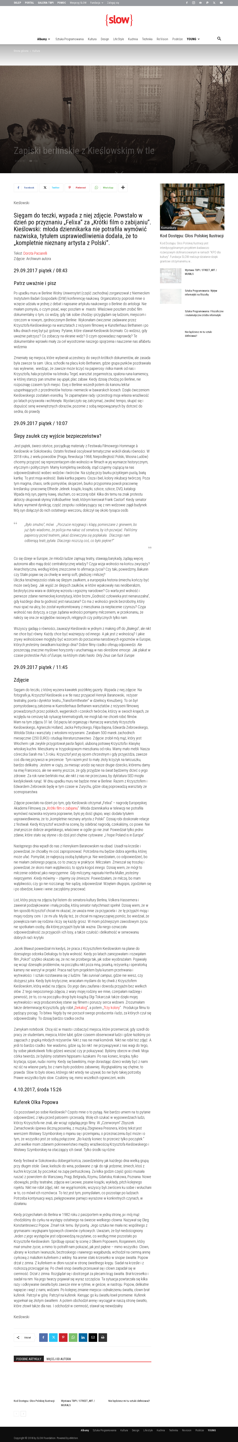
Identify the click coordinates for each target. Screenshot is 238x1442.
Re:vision (162, 39)
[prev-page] (16, 1413)
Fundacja (96, 2)
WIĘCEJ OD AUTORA (58, 1359)
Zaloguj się (113, 2)
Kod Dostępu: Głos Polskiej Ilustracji (34, 1400)
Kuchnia (133, 39)
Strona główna (21, 50)
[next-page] (23, 1413)
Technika (147, 39)
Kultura (92, 39)
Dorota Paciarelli (35, 253)
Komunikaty (168, 228)
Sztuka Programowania (69, 39)
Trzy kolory (112, 1007)
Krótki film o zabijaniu (62, 808)
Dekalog (81, 1007)
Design (105, 39)
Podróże (177, 39)
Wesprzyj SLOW (78, 2)
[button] (219, 39)
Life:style (118, 39)
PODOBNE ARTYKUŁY (28, 1359)
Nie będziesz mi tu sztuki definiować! (129, 1400)
